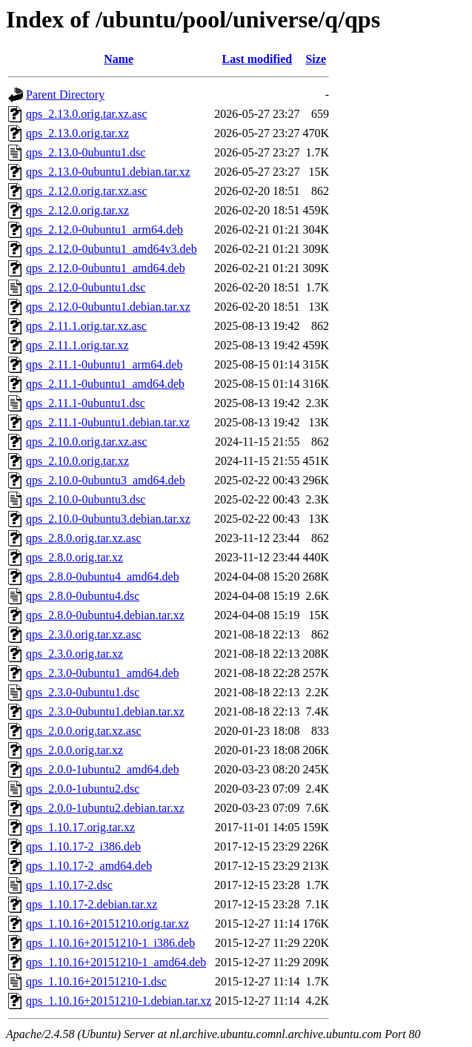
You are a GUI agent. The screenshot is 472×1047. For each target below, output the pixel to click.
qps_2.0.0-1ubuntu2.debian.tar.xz (105, 808)
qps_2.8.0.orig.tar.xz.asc (84, 538)
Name (118, 59)
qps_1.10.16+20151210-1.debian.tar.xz (118, 1000)
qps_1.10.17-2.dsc (69, 885)
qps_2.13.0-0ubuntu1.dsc (85, 152)
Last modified (257, 59)
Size (315, 59)
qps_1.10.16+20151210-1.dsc (96, 981)
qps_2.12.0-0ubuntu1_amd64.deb (105, 268)
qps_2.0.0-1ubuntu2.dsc (82, 788)
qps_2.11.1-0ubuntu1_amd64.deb (105, 383)
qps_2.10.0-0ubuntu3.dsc (85, 499)
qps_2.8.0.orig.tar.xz (74, 557)
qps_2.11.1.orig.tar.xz (77, 345)
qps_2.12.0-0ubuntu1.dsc (85, 287)
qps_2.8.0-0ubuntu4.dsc (82, 595)
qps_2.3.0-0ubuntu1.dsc (82, 692)
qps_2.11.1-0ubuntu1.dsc (85, 403)
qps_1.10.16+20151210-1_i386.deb (110, 943)
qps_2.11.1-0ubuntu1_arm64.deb (104, 364)
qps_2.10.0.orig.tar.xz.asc (86, 441)
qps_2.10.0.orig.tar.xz (77, 461)
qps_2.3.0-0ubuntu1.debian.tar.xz (105, 711)
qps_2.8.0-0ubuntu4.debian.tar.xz (105, 615)
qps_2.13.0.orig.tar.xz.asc (86, 114)
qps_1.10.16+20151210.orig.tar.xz (107, 923)
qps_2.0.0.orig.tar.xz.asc (84, 730)
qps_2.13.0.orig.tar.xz (77, 133)
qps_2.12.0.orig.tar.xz (77, 210)
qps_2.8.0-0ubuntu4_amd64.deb (102, 576)
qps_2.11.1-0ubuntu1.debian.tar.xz (108, 422)
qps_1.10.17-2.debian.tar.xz (91, 904)
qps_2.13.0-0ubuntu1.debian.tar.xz (108, 171)
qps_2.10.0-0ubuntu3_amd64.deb (105, 480)
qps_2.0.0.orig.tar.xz (74, 750)
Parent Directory (65, 94)
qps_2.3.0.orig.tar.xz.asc (84, 634)
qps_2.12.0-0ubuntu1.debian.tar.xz (108, 306)
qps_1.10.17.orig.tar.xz (80, 827)
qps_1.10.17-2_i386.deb (83, 846)
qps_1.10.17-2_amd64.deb (89, 865)
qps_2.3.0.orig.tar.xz (74, 653)
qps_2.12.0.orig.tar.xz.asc (86, 191)
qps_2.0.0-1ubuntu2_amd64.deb (102, 769)
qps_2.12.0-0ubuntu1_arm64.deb (104, 229)
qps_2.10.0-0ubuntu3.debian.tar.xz (108, 518)
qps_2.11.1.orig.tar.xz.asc (86, 326)
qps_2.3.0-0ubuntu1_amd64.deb (102, 673)
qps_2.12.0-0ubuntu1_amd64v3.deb (111, 248)
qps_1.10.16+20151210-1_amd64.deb (116, 962)
